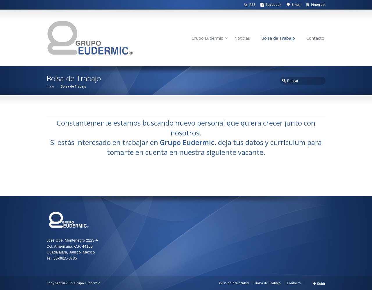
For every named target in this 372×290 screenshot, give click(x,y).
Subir (321, 283)
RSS (252, 4)
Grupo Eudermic (207, 38)
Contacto (315, 38)
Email (296, 4)
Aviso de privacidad (234, 283)
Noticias (242, 38)
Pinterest (318, 4)
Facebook (273, 4)
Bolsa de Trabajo (278, 38)
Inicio (50, 86)
